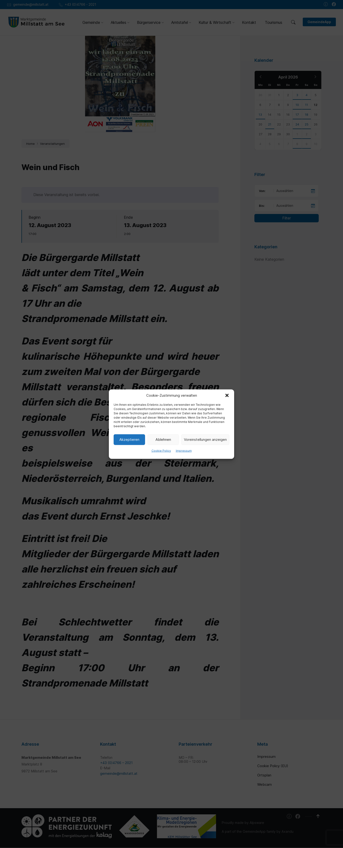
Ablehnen (163, 439)
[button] (227, 395)
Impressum (184, 450)
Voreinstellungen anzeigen (205, 439)
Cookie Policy (161, 450)
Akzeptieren (129, 439)
